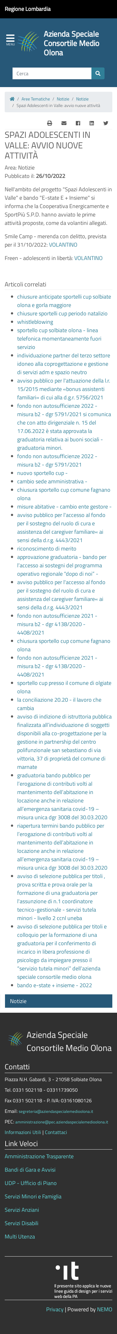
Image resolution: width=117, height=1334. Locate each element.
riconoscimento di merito (46, 548)
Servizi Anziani (22, 1210)
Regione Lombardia (28, 9)
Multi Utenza (20, 1236)
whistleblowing (35, 322)
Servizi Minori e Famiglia (33, 1196)
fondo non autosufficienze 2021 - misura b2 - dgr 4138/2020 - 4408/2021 (57, 624)
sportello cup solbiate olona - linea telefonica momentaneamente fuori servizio (59, 338)
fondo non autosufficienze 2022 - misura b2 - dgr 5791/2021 (57, 460)
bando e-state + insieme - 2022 (54, 985)
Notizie (63, 98)
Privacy (55, 1309)
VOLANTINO (63, 244)
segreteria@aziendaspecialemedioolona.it (56, 1111)
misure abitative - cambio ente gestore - (64, 506)
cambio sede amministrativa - (52, 481)
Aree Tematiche (36, 98)
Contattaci (56, 1132)
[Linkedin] (91, 123)
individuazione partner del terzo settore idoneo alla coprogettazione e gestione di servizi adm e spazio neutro (63, 363)
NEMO (104, 1309)
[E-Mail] (49, 123)
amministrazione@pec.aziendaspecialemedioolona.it (61, 1122)
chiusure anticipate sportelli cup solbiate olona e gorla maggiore (64, 300)
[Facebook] (78, 123)
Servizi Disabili (21, 1223)
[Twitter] (105, 123)
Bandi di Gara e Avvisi (30, 1169)
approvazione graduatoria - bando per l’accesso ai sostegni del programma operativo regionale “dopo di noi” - (61, 565)
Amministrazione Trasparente (39, 1156)
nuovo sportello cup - (42, 473)
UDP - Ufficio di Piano (31, 1183)
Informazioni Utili (23, 1132)
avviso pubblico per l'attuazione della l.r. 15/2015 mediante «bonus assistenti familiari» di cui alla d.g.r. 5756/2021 (63, 389)
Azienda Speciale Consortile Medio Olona (71, 43)
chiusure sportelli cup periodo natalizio (62, 313)
